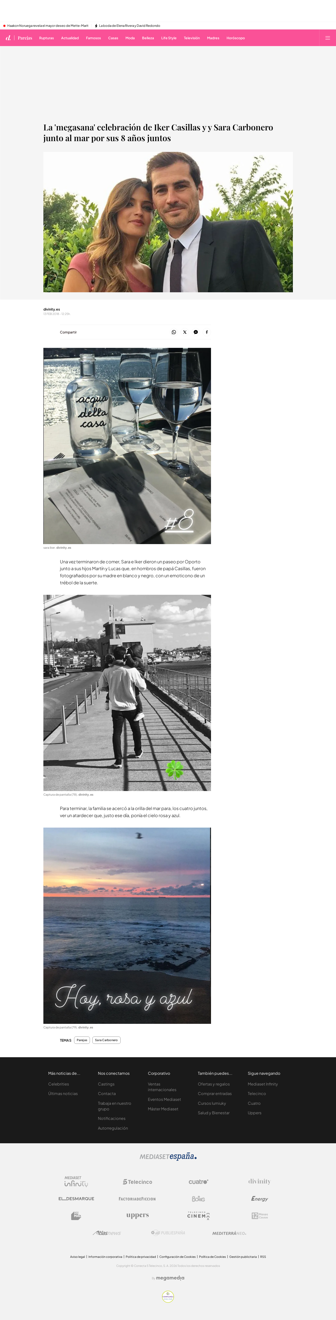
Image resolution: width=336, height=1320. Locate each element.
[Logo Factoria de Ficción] (137, 1199)
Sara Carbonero (106, 1040)
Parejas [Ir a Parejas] (25, 38)
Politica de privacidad (141, 1257)
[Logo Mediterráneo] (229, 1233)
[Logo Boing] (198, 1199)
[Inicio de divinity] (8, 37)
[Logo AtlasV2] (107, 1233)
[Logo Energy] (259, 1199)
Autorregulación (113, 1128)
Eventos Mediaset (164, 1099)
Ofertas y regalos (214, 1083)
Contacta (107, 1093)
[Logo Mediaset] (168, 1159)
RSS (263, 1257)
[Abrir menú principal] (327, 37)
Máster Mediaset (163, 1108)
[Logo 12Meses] (260, 1215)
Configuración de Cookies (177, 1257)
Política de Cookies (212, 1257)
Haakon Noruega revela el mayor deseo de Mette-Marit (47, 26)
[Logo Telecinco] (137, 1182)
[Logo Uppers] (137, 1216)
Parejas (82, 1040)
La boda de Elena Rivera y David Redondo (129, 26)
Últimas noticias (63, 1093)
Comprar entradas (215, 1093)
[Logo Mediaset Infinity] (76, 1182)
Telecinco (257, 1093)
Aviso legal (77, 1257)
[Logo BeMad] (76, 1216)
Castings (106, 1083)
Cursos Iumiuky (212, 1103)
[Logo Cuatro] (198, 1182)
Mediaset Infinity (263, 1083)
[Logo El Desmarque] (76, 1198)
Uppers (254, 1112)
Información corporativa (105, 1257)
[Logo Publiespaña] (168, 1233)
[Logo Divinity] (260, 1182)
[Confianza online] (168, 1301)
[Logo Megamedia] (170, 1278)
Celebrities (58, 1083)
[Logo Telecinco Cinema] (198, 1215)
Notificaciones (111, 1118)
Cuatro (254, 1103)
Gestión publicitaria (243, 1257)
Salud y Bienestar (214, 1112)
